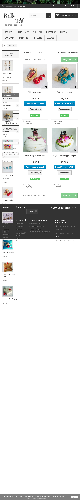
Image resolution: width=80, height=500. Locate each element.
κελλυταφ (12, 426)
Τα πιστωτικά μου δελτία (36, 468)
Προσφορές (19, 465)
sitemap (18, 482)
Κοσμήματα (22, 32)
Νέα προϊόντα (20, 468)
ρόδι (5, 426)
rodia (5, 432)
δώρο (5, 423)
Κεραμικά (51, 32)
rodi (12, 420)
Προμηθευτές (10, 394)
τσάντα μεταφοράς (9, 435)
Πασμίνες (23, 38)
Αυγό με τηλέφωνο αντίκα (35, 156)
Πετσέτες (37, 38)
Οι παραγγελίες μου (35, 465)
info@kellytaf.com (69, 482)
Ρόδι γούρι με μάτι (8, 175)
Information (10, 360)
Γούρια (63, 32)
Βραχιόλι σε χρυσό (8, 252)
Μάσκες (50, 38)
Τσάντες (37, 32)
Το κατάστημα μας (11, 365)
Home (17, 480)
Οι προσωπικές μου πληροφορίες (39, 473)
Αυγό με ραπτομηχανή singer (64, 156)
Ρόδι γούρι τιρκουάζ (64, 92)
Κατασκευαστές (11, 373)
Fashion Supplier (11, 400)
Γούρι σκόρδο (7, 73)
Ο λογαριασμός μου (38, 462)
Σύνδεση (74, 6)
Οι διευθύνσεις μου (35, 470)
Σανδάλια (9, 38)
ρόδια (11, 423)
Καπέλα (8, 32)
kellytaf (6, 420)
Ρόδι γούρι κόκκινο (8, 200)
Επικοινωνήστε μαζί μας (61, 6)
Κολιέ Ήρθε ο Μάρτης (9, 299)
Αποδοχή (74, 497)
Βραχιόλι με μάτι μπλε (10, 152)
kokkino (13, 429)
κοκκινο (6, 429)
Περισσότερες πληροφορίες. (36, 498)
